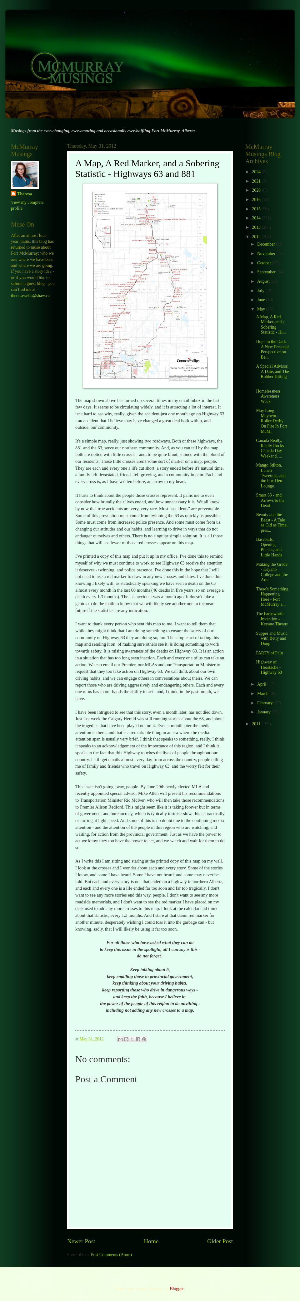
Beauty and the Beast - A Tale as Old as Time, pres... (272, 522)
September (267, 272)
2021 (257, 181)
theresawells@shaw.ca (30, 295)
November (267, 253)
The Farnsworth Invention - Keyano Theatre (272, 618)
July (261, 290)
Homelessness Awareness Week (268, 396)
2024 (257, 171)
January (264, 712)
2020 (257, 190)
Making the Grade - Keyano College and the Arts (272, 572)
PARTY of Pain (269, 653)
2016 (257, 199)
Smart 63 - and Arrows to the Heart (270, 500)
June (261, 299)
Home (151, 1241)
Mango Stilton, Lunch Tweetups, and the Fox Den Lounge (271, 475)
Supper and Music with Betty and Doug (271, 638)
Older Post (220, 1241)
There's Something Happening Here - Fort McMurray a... (272, 597)
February (265, 703)
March (263, 693)
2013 (257, 227)
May (261, 309)
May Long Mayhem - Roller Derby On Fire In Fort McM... (271, 420)
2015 (257, 209)
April (262, 684)
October (264, 263)
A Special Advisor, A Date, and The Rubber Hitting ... (272, 374)
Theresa (24, 194)
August (264, 281)
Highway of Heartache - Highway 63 (269, 667)
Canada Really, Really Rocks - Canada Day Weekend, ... (271, 448)
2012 (257, 236)
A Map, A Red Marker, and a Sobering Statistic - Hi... (271, 325)
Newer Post (81, 1241)
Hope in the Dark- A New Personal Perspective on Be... (272, 349)
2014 (257, 218)
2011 (257, 723)
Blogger (176, 1288)
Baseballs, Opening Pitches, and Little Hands (269, 547)
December (266, 244)
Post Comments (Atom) (111, 1254)
